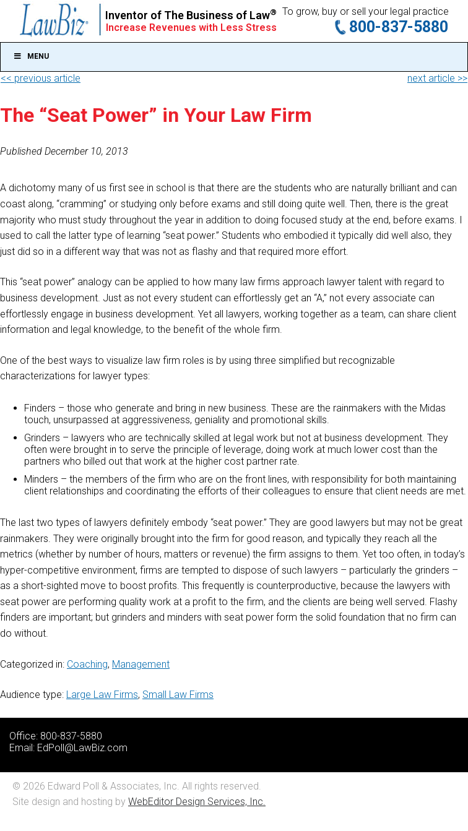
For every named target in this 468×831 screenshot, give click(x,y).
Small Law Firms (178, 694)
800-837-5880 (398, 27)
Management (141, 664)
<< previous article (40, 78)
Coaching (87, 664)
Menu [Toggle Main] (31, 56)
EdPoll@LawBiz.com (82, 748)
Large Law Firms (102, 694)
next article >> (437, 78)
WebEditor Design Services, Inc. (197, 801)
